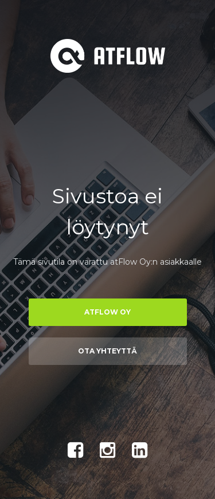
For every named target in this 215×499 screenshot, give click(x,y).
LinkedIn (140, 450)
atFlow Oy (107, 312)
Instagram (108, 450)
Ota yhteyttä (107, 351)
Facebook (75, 450)
